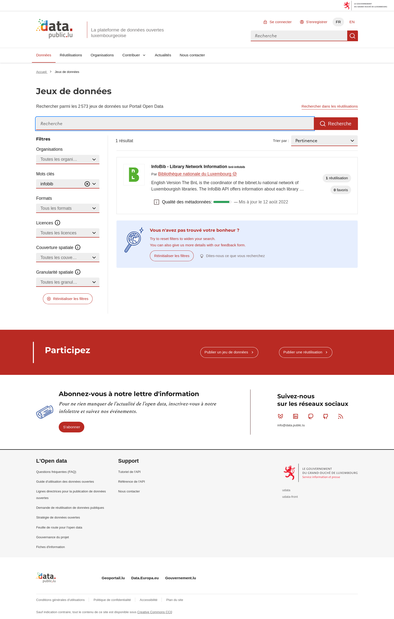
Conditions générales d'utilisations (61, 600)
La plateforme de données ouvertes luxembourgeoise (127, 32)
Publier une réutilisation (302, 352)
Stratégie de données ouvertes (58, 517)
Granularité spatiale (58, 272)
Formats (44, 198)
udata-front (290, 497)
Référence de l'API (131, 481)
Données (43, 55)
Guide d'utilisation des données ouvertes (65, 481)
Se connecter (280, 22)
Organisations (102, 55)
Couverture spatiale (58, 247)
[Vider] (87, 184)
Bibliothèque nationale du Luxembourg (197, 173)
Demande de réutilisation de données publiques (70, 507)
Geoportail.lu (113, 578)
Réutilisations (71, 55)
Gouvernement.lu (180, 578)
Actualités (163, 55)
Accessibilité (149, 600)
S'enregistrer (316, 22)
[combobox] (299, 35)
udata (286, 490)
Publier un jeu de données (226, 352)
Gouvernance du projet (52, 537)
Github (326, 416)
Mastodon (312, 416)
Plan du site (174, 600)
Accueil (41, 72)
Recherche (352, 35)
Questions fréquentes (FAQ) (56, 472)
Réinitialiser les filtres (70, 299)
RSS (341, 416)
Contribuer (131, 55)
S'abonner (71, 427)
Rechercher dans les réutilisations (330, 106)
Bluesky (281, 416)
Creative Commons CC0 (154, 612)
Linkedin (296, 416)
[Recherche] (175, 123)
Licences (48, 222)
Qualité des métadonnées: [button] (156, 202)
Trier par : (281, 141)
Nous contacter (192, 55)
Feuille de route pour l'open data (59, 527)
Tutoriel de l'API (129, 472)
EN (352, 22)
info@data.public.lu (291, 425)
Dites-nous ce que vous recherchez (235, 256)
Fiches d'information (50, 547)
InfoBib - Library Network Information (198, 166)
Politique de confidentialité (113, 600)
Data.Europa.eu (145, 578)
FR (338, 22)
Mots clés (45, 173)
